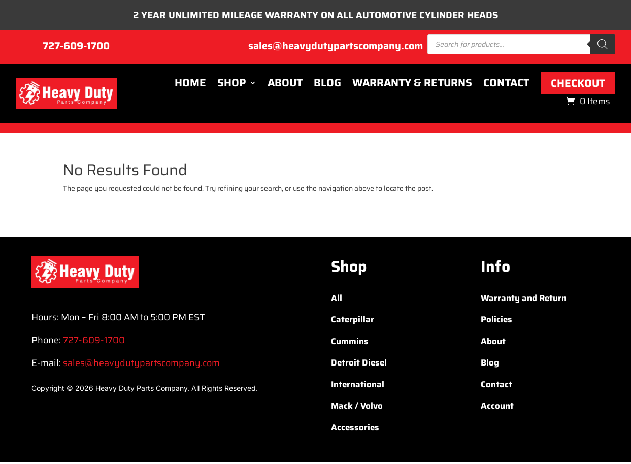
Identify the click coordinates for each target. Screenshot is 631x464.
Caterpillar (352, 321)
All (336, 299)
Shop (231, 84)
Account (497, 407)
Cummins (350, 342)
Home (190, 84)
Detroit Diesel (359, 364)
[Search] (602, 46)
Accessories (355, 429)
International (357, 385)
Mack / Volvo (357, 407)
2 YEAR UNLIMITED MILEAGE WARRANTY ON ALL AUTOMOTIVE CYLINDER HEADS (315, 16)
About (285, 84)
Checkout (578, 84)
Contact (506, 84)
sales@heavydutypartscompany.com (335, 47)
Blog (327, 84)
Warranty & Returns (412, 84)
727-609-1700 (76, 47)
